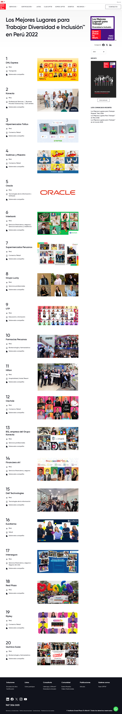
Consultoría (47, 682)
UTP (8, 308)
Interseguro (11, 554)
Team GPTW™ (102, 686)
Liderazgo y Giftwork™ (49, 686)
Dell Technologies (15, 493)
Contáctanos (36, 710)
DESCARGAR (103, 100)
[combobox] (99, 51)
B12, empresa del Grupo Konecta (18, 433)
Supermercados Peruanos (19, 247)
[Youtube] (25, 699)
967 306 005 (13, 705)
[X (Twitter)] (16, 699)
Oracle (9, 185)
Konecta (10, 93)
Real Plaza (11, 585)
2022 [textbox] (94, 51)
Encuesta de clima (11, 686)
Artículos (82, 686)
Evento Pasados (66, 686)
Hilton (9, 370)
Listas (39, 6)
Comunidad (65, 682)
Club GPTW (48, 6)
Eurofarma (11, 523)
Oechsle (10, 400)
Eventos (71, 6)
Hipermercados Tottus (17, 124)
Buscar (119, 2)
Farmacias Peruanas (16, 339)
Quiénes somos (104, 682)
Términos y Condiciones (12, 710)
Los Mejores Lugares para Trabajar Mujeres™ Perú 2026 (103, 112)
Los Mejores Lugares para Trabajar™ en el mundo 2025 (103, 121)
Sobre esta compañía (16, 74)
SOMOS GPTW (60, 6)
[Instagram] (21, 699)
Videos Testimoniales (67, 689)
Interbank (11, 216)
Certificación (10, 689)
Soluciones (10, 682)
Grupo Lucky (12, 277)
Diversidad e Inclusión (49, 689)
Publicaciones (85, 682)
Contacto (113, 7)
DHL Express (12, 62)
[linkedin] (7, 699)
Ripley (9, 616)
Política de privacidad (26, 710)
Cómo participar (30, 686)
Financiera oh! (13, 462)
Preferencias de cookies (47, 710)
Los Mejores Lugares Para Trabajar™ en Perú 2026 (103, 117)
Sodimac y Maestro (15, 154)
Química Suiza (13, 646)
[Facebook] (12, 699)
